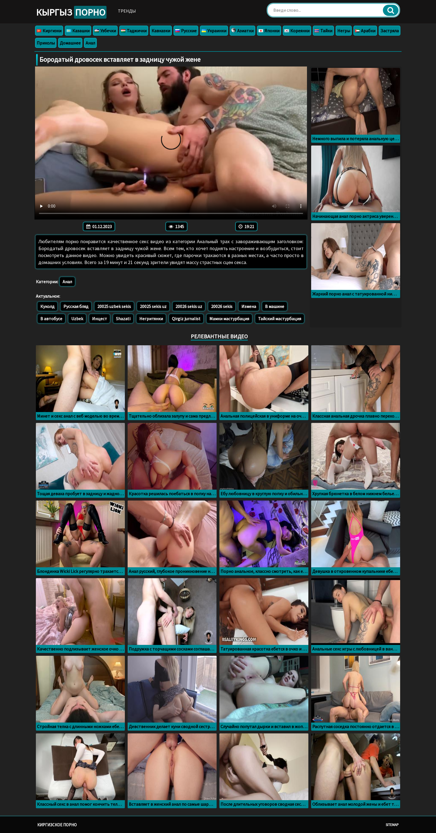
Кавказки (161, 30)
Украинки (214, 30)
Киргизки (49, 30)
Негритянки (151, 318)
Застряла (389, 30)
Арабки (365, 30)
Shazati (123, 318)
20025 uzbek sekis (114, 306)
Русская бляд (75, 306)
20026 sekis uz (188, 306)
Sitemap (392, 824)
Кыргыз (71, 12)
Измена (248, 306)
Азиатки (242, 30)
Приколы (46, 43)
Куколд (47, 306)
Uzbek (77, 318)
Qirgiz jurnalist (186, 318)
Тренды (127, 11)
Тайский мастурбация (279, 318)
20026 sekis (221, 306)
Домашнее (70, 43)
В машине (274, 306)
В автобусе (51, 318)
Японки (269, 30)
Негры (343, 30)
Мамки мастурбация (229, 318)
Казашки (78, 30)
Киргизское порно (57, 824)
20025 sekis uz (153, 306)
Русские (186, 30)
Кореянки (296, 30)
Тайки (323, 30)
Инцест (99, 318)
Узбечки (105, 30)
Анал (90, 43)
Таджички (134, 30)
